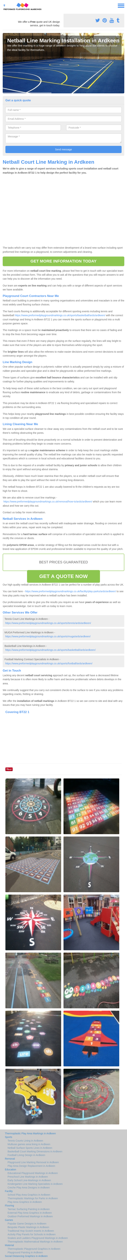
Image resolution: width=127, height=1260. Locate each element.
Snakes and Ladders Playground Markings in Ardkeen (38, 1238)
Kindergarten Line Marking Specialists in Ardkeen (35, 1183)
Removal (10, 1158)
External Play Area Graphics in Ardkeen (30, 1212)
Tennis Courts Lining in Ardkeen (25, 1140)
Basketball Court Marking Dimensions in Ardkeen (35, 1151)
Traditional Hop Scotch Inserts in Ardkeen (31, 1230)
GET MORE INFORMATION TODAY (63, 261)
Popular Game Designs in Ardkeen (27, 1223)
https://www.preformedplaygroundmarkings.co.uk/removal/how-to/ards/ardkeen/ (47, 501)
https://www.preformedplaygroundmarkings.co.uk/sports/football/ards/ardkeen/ (48, 663)
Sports (8, 1137)
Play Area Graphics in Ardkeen (25, 1202)
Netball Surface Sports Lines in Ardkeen (30, 1147)
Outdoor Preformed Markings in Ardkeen (30, 1216)
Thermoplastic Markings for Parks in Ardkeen (33, 1198)
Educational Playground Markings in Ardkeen (33, 1173)
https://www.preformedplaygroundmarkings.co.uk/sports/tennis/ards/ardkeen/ (48, 623)
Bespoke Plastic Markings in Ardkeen (28, 1227)
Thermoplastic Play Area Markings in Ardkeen (30, 1133)
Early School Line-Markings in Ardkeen (29, 1180)
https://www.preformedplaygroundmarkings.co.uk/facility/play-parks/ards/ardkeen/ (70, 591)
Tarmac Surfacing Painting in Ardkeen (29, 1209)
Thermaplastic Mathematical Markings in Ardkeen (35, 1241)
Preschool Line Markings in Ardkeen (28, 1176)
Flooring (9, 1205)
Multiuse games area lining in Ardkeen (29, 1144)
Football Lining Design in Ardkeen (26, 1155)
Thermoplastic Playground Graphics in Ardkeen (34, 1248)
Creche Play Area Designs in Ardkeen (29, 1187)
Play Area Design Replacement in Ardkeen (31, 1165)
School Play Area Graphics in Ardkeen (29, 1194)
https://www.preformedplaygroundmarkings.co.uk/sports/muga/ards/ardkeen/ (48, 636)
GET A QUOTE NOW (63, 576)
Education (10, 1169)
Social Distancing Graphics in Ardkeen (26, 1256)
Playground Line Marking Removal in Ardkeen (33, 1162)
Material (9, 1245)
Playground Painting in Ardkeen (25, 1252)
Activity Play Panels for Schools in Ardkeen (32, 1234)
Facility (9, 1191)
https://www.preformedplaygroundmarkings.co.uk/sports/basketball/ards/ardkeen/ (60, 315)
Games (9, 1220)
